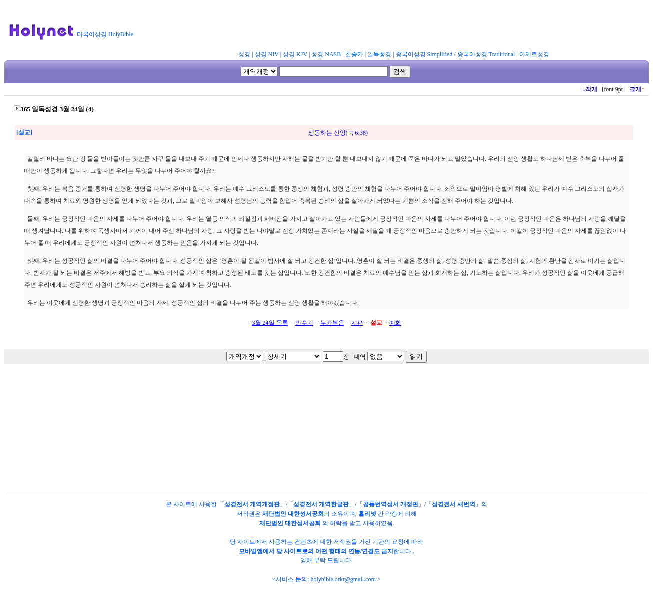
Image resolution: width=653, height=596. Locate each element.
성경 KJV (295, 54)
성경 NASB (326, 54)
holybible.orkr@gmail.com (342, 579)
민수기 (304, 322)
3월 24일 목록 (270, 322)
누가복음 (332, 322)
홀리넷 (367, 513)
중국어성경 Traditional (486, 54)
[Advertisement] (384, 27)
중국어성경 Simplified (424, 54)
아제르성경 (534, 54)
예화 (395, 322)
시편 (357, 322)
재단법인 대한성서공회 (293, 513)
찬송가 (354, 54)
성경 (244, 54)
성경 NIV (267, 54)
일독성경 (379, 54)
